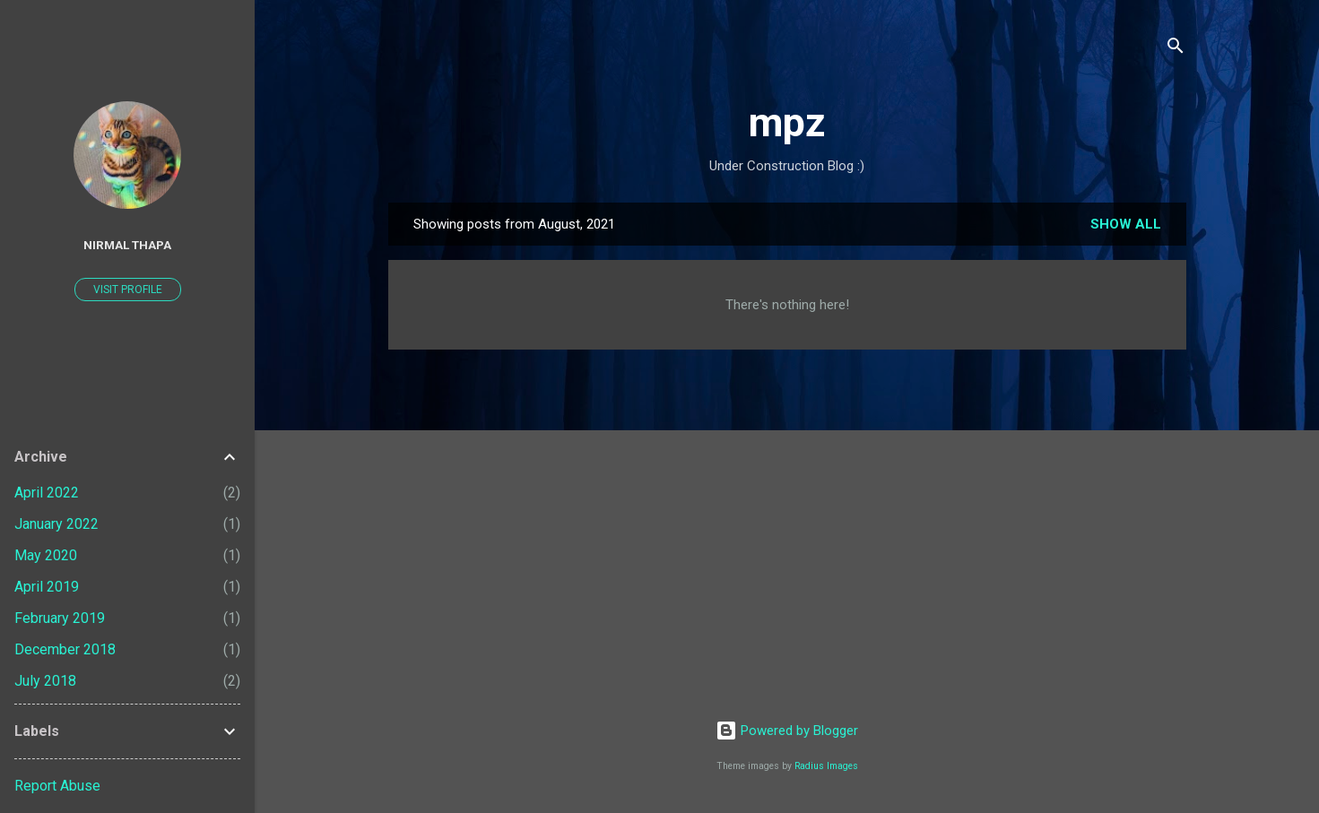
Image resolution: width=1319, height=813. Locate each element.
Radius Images (826, 766)
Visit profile (127, 289)
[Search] (1175, 49)
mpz (787, 122)
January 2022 (56, 523)
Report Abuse (57, 785)
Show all (1125, 224)
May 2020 (45, 555)
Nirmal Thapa (127, 245)
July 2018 (45, 680)
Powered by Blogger (787, 730)
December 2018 (65, 649)
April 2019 (46, 586)
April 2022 (46, 492)
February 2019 (59, 618)
